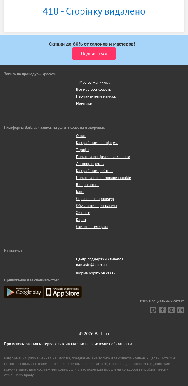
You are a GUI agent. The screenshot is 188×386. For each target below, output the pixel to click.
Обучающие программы (96, 205)
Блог (80, 191)
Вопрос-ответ (87, 184)
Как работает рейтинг (94, 170)
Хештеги (83, 212)
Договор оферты (90, 163)
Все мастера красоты (94, 89)
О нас (81, 135)
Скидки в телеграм (92, 226)
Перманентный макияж (96, 96)
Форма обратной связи (96, 273)
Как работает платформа (97, 142)
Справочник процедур (95, 198)
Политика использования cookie (103, 177)
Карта (81, 219)
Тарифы (82, 149)
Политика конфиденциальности (103, 156)
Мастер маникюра (94, 82)
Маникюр (84, 103)
